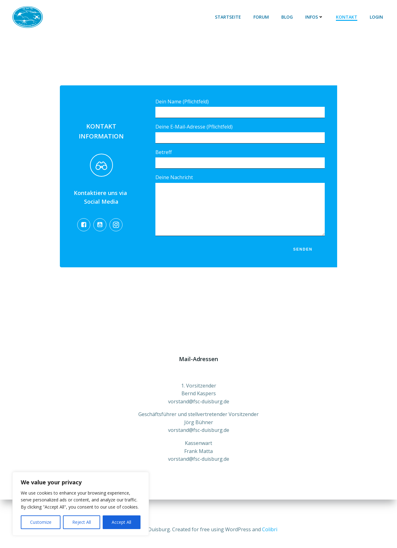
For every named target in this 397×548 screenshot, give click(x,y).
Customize (40, 522)
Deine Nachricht (240, 210)
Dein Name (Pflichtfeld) (240, 108)
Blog (287, 17)
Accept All (121, 522)
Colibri (269, 529)
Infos (315, 17)
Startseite (228, 17)
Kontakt (347, 17)
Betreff (240, 159)
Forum (261, 17)
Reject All (81, 522)
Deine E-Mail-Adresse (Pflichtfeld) (240, 134)
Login (376, 17)
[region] (80, 504)
